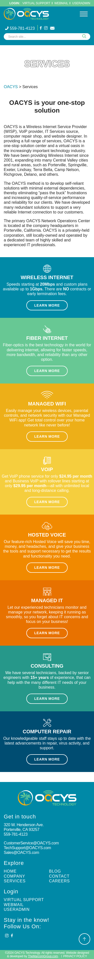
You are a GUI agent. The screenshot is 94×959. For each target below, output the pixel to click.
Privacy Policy (75, 956)
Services (15, 881)
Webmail (14, 905)
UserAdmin (81, 3)
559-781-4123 (20, 28)
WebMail (61, 3)
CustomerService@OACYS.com (31, 843)
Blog (55, 871)
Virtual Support (36, 3)
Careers (59, 881)
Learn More (47, 305)
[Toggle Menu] (84, 13)
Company (14, 876)
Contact (59, 876)
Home (10, 871)
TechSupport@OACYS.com (27, 848)
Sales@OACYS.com (21, 852)
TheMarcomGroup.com (43, 956)
